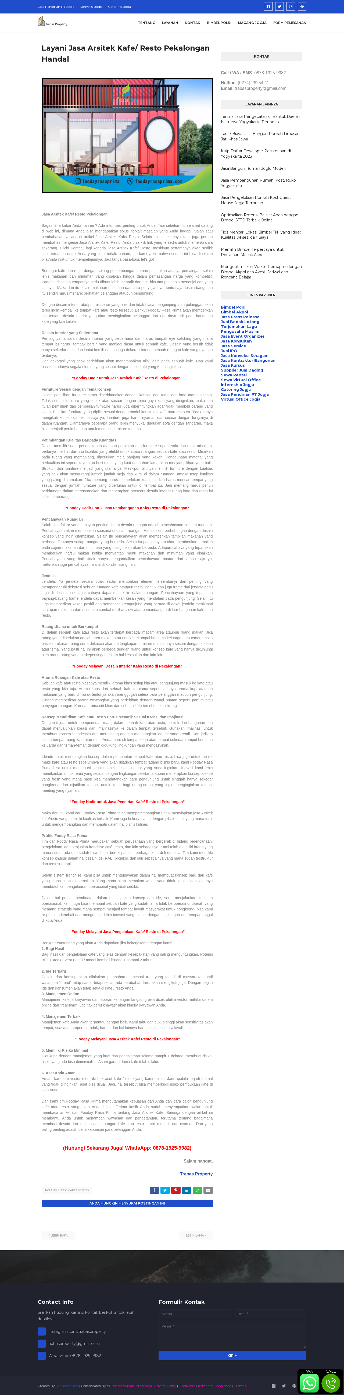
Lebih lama (195, 1235)
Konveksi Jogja (91, 7)
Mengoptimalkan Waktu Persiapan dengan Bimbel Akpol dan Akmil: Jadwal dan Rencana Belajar (261, 272)
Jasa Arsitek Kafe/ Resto (66, 1190)
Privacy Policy (165, 1385)
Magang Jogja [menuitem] (252, 23)
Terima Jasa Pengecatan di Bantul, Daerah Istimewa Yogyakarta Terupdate (260, 119)
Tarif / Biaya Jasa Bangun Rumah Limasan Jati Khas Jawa (260, 136)
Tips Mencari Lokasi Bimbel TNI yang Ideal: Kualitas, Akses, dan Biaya (261, 235)
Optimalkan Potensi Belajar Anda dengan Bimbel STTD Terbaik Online (259, 218)
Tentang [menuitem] (146, 23)
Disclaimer (187, 1385)
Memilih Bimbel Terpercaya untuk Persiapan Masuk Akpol (252, 252)
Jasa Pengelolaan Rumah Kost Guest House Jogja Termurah (256, 200)
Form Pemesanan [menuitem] (289, 23)
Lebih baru (60, 1235)
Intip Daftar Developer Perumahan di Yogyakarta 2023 (256, 154)
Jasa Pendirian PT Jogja (56, 7)
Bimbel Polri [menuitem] (219, 23)
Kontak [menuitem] (192, 23)
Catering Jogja (119, 7)
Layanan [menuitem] (170, 23)
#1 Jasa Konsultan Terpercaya (129, 1385)
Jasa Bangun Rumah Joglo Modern (254, 168)
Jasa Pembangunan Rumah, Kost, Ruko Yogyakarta (258, 183)
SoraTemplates (67, 1385)
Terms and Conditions (214, 1385)
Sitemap (240, 1385)
